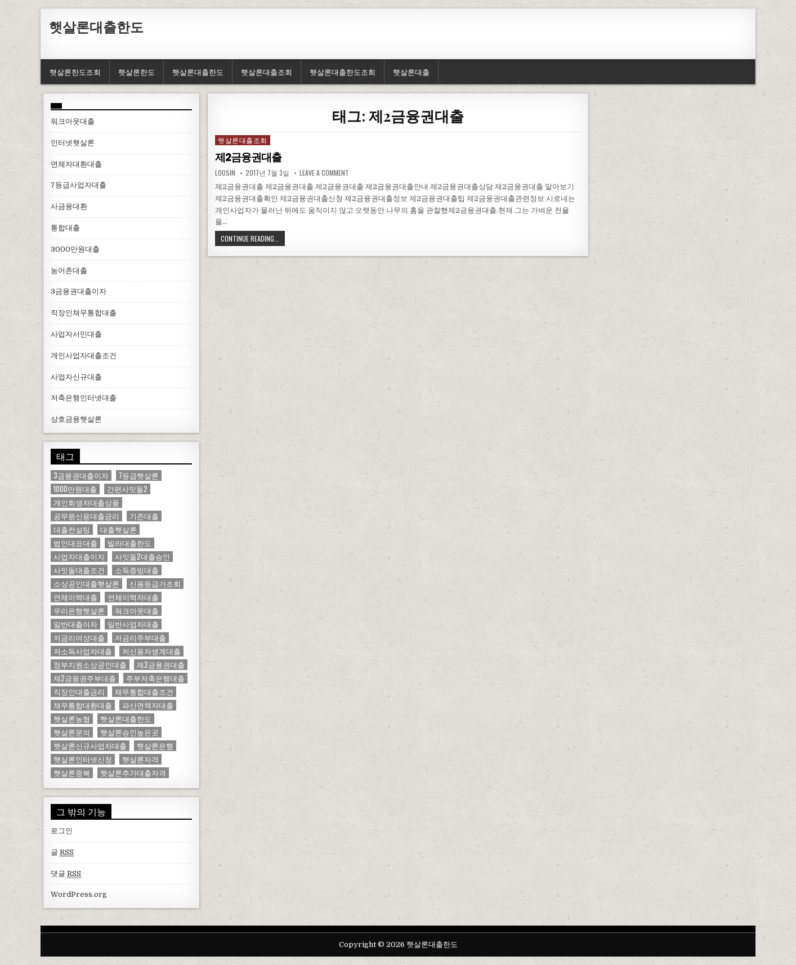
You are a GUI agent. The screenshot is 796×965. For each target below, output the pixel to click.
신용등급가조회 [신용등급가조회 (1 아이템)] (155, 583)
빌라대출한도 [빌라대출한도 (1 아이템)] (129, 543)
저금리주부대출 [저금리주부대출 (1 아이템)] (140, 637)
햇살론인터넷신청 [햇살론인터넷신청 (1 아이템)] (82, 759)
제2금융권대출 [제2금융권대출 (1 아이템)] (161, 664)
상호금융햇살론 (76, 419)
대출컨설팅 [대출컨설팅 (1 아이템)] (71, 529)
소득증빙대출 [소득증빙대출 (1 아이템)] (137, 570)
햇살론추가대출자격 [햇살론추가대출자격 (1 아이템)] (133, 772)
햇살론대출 (411, 71)
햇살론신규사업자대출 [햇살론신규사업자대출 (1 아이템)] (90, 745)
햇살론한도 (136, 71)
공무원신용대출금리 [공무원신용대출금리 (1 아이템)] (86, 516)
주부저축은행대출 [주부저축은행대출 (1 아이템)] (155, 678)
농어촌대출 (69, 270)
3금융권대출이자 (78, 291)
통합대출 (65, 228)
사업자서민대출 (76, 334)
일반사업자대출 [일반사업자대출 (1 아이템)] (133, 624)
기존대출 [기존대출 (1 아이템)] (144, 516)
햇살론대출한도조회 (342, 71)
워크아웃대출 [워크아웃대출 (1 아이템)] (137, 610)
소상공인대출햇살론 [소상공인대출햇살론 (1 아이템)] (86, 583)
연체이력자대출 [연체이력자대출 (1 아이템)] (133, 597)
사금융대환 (69, 206)
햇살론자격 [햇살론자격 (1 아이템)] (140, 759)
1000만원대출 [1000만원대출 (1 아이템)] (75, 489)
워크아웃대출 (73, 121)
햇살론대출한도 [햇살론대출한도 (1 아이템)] (125, 718)
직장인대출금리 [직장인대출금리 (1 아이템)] (79, 691)
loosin (225, 172)
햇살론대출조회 (266, 71)
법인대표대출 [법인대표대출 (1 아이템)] (75, 543)
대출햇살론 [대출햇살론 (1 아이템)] (118, 529)
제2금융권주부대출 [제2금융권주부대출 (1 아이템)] (84, 678)
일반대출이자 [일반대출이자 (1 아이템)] (75, 624)
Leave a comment (324, 172)
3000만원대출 (75, 249)
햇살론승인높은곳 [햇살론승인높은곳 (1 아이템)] (129, 732)
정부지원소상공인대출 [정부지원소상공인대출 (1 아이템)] (90, 664)
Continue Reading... (250, 238)
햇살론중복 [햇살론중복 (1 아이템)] (71, 772)
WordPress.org (79, 894)
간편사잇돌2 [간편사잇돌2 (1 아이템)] (127, 489)
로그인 (62, 830)
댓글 (66, 873)
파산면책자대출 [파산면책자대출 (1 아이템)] (147, 705)
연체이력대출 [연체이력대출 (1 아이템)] (75, 597)
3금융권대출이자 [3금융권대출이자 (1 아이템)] (81, 475)
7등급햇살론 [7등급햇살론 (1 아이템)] (139, 475)
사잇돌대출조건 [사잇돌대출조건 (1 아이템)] (79, 570)
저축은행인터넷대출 (84, 398)
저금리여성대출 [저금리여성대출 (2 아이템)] (79, 637)
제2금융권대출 (250, 157)
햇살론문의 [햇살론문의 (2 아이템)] (71, 732)
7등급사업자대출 (78, 185)
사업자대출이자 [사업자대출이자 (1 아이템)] (79, 556)
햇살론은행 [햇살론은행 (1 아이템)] (155, 745)
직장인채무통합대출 (84, 313)
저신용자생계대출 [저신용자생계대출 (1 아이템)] (151, 651)
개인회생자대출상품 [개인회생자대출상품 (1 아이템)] (86, 502)
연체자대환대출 (76, 164)
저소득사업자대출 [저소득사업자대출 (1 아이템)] (82, 651)
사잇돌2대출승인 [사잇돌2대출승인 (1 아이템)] (142, 556)
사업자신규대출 (76, 377)
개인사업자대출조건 (84, 355)
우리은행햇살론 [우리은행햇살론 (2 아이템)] (79, 610)
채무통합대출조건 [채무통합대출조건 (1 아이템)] (144, 691)
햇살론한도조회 (75, 71)
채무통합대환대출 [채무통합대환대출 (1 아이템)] (82, 705)
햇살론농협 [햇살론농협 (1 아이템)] (71, 718)
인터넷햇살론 (73, 143)
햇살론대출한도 (96, 26)
